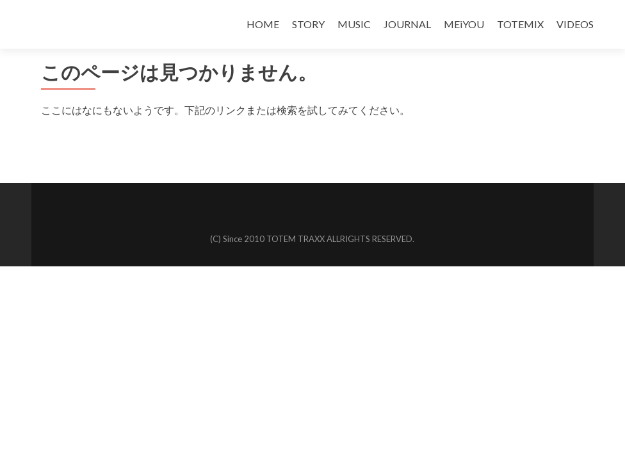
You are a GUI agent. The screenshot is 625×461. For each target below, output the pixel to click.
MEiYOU (464, 24)
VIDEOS (575, 24)
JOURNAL (407, 24)
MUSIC (354, 24)
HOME (263, 24)
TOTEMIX (520, 24)
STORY (308, 24)
